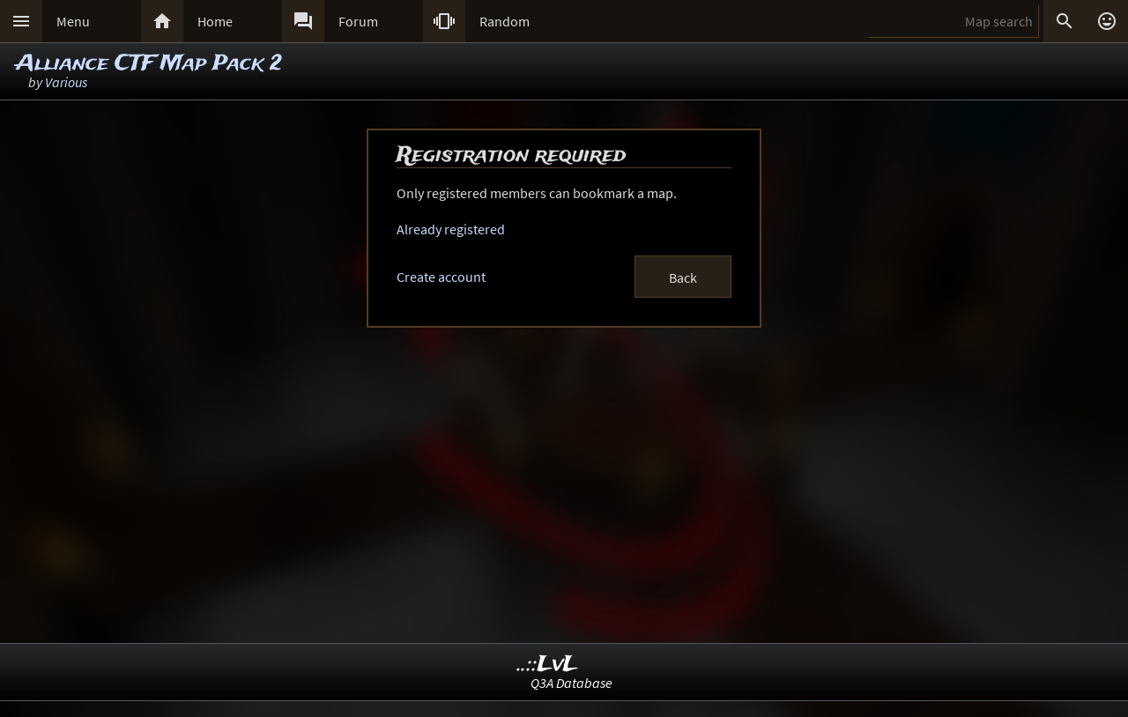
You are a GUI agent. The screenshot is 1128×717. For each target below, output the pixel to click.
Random (504, 21)
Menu (73, 21)
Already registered (451, 229)
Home (215, 21)
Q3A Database (571, 682)
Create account (441, 276)
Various (66, 82)
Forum (358, 21)
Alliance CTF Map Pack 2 (149, 63)
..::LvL (547, 664)
